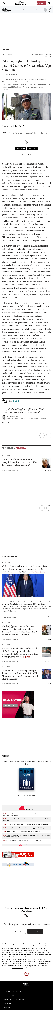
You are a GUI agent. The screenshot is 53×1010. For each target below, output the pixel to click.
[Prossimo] (48, 435)
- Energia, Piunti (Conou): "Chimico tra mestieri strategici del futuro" (23, 831)
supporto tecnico (17, 968)
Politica (7, 49)
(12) (49, 639)
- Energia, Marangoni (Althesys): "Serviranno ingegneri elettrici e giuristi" (25, 828)
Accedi (18, 931)
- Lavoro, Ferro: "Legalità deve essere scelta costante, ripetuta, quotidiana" (26, 824)
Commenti (7, 126)
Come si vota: (19, 656)
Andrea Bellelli (13, 416)
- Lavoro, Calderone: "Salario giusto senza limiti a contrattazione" (23, 840)
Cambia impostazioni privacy (14, 999)
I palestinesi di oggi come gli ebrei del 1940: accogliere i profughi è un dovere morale (24, 410)
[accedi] (49, 3)
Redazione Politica (10, 470)
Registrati (35, 931)
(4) (7, 423)
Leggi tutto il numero (26, 795)
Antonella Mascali (10, 639)
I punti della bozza (36, 571)
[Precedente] (42, 435)
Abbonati (41, 3)
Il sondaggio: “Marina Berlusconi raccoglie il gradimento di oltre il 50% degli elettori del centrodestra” (19, 462)
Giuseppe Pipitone (9, 75)
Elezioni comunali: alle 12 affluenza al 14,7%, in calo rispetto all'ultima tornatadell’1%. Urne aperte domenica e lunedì (20, 652)
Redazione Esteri (9, 617)
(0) (49, 470)
